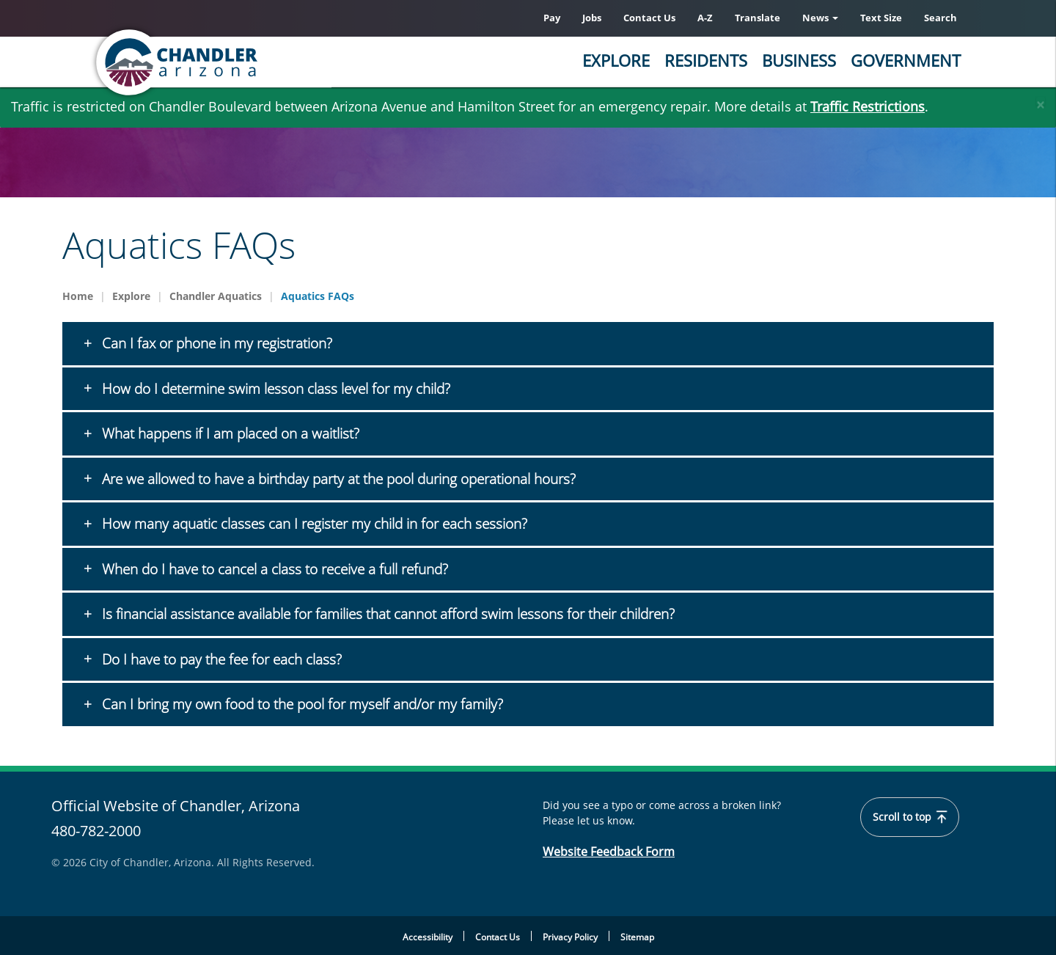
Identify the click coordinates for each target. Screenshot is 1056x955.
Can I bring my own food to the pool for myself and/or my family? (300, 704)
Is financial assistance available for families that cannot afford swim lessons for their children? (386, 613)
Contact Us (649, 17)
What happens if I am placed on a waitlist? (228, 433)
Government (906, 60)
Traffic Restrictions (867, 106)
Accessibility (427, 937)
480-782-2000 (96, 831)
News (820, 17)
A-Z (705, 17)
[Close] (1040, 101)
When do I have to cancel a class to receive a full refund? (273, 569)
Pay (551, 17)
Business (799, 60)
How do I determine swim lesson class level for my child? (274, 388)
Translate (757, 17)
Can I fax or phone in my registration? (215, 343)
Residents (705, 60)
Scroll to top (910, 817)
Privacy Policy (570, 937)
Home (77, 296)
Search (940, 17)
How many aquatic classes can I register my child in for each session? (312, 523)
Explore (616, 60)
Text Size (881, 17)
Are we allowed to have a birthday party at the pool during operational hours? (337, 479)
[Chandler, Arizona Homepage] (234, 62)
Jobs (591, 17)
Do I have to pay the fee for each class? (220, 659)
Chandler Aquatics (215, 296)
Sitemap (637, 937)
